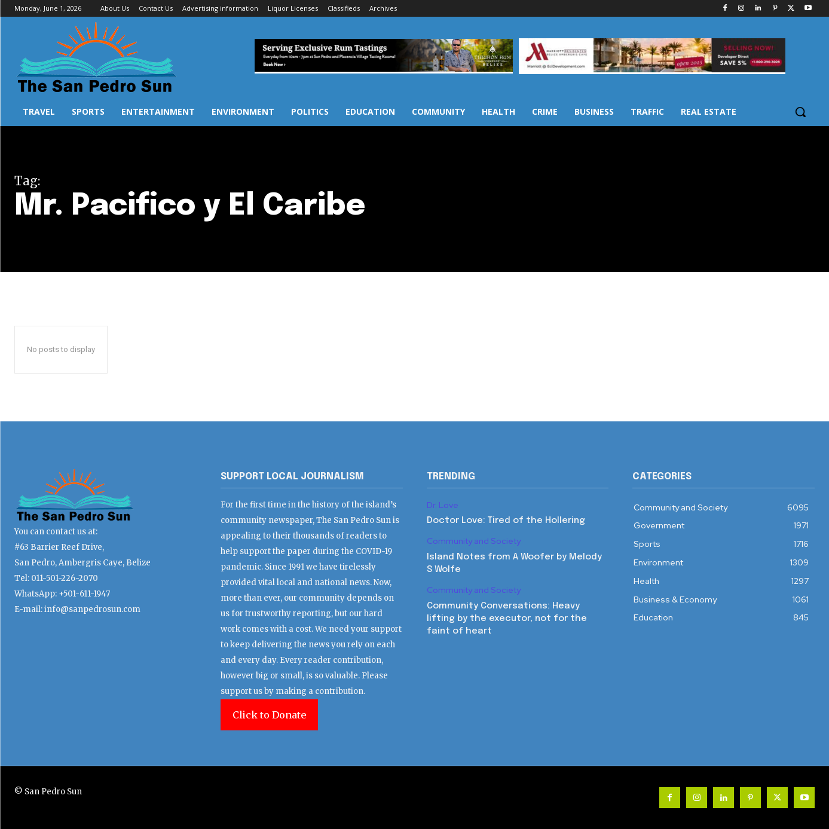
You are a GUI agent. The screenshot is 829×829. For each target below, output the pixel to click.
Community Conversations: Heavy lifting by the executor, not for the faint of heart (507, 618)
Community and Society (474, 541)
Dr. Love (442, 505)
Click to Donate (269, 715)
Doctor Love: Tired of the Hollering (506, 520)
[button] (800, 111)
